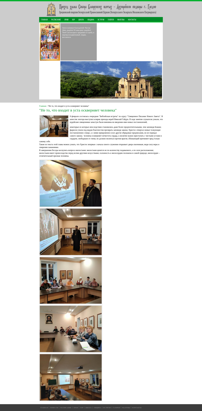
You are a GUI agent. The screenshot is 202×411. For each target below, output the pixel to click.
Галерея (111, 20)
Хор (73, 20)
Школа (81, 20)
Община (90, 20)
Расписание (56, 20)
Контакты (132, 20)
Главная (44, 20)
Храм (66, 20)
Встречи (101, 20)
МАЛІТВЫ (120, 20)
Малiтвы (126, 408)
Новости (54, 408)
